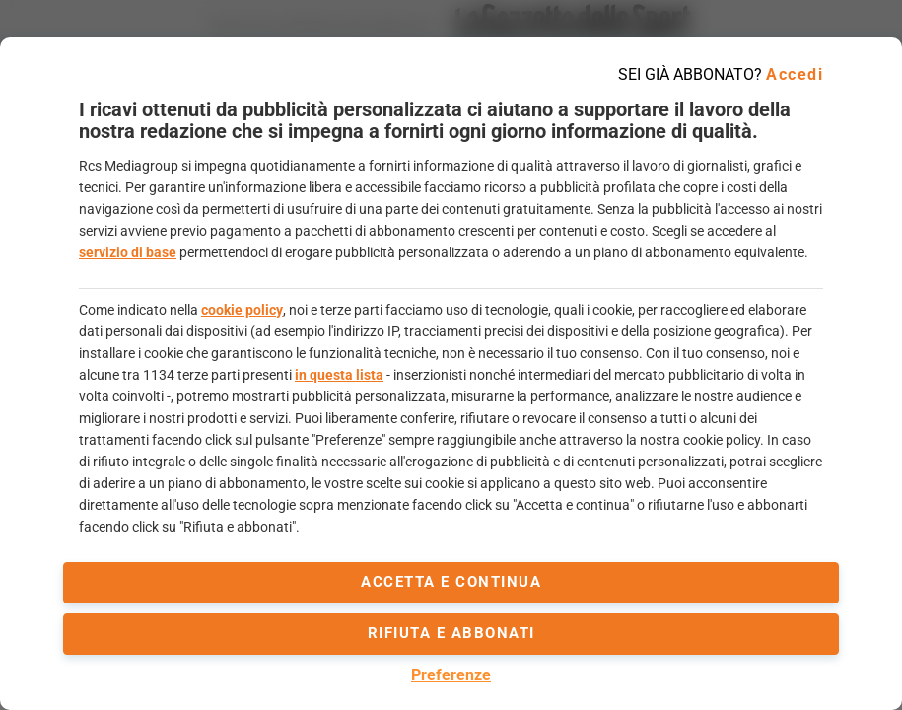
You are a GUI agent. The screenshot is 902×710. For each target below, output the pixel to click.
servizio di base (127, 252)
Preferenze (451, 675)
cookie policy (242, 310)
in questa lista (339, 375)
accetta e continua (451, 582)
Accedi (794, 74)
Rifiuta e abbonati (451, 633)
